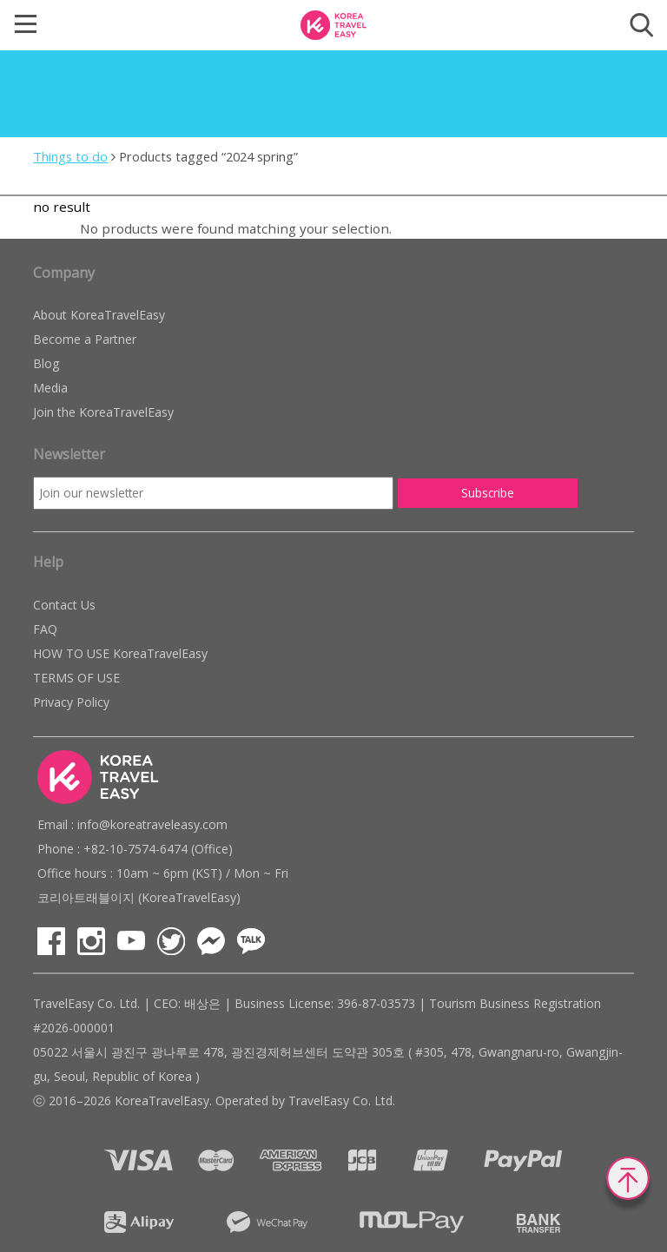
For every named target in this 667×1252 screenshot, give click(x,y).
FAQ (45, 629)
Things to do (70, 156)
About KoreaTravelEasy (99, 314)
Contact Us (64, 604)
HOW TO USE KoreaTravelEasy (120, 653)
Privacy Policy (71, 702)
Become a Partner (84, 339)
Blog (46, 363)
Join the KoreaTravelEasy (103, 412)
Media (50, 387)
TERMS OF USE (76, 677)
